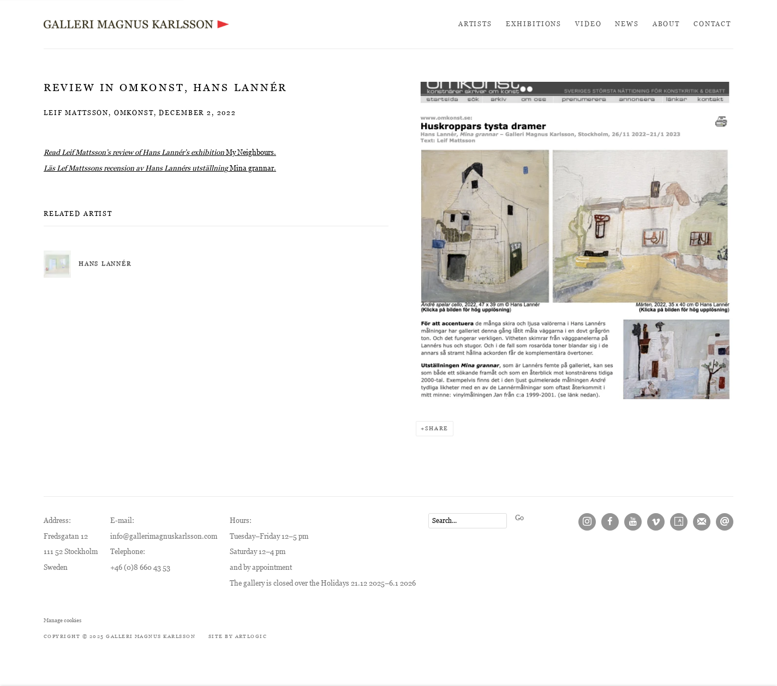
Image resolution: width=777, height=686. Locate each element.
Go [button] (519, 518)
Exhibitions (533, 24)
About (666, 24)
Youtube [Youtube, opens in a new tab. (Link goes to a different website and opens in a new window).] (633, 522)
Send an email (724, 522)
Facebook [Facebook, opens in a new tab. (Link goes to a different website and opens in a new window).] (610, 522)
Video (588, 24)
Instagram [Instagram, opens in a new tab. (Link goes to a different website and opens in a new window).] (587, 522)
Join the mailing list (701, 522)
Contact (712, 24)
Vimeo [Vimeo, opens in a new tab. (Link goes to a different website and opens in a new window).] (656, 522)
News (626, 24)
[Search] (467, 520)
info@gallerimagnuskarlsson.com (163, 536)
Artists (475, 24)
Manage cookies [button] (62, 620)
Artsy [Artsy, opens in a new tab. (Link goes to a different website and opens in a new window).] (679, 522)
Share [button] (437, 428)
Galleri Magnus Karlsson (136, 24)
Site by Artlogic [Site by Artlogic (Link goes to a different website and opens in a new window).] (237, 636)
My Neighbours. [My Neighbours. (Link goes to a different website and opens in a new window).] (251, 152)
